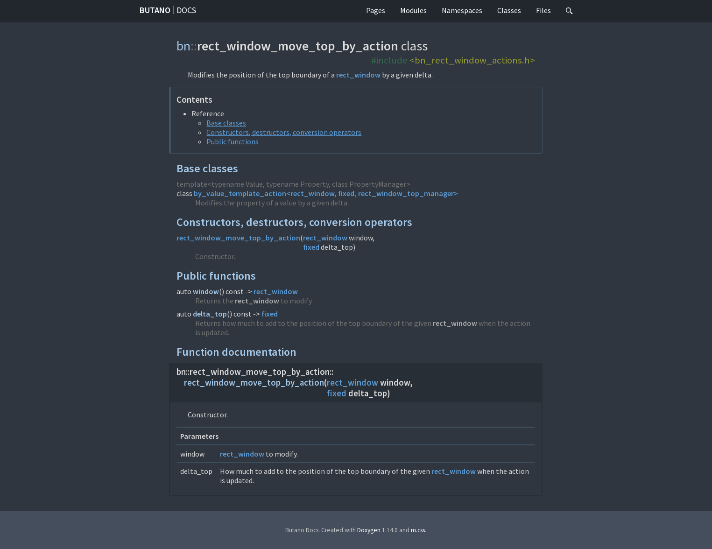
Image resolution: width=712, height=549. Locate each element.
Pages (375, 10)
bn (183, 45)
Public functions (232, 141)
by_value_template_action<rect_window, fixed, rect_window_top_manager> (326, 193)
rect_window (358, 74)
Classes (509, 10)
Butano (155, 10)
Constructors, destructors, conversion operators (283, 132)
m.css (418, 530)
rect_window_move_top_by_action (238, 237)
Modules (413, 10)
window (206, 291)
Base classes (226, 122)
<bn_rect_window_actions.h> (472, 60)
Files (543, 10)
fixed (311, 247)
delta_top (210, 313)
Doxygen (369, 530)
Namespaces (462, 10)
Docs (186, 10)
